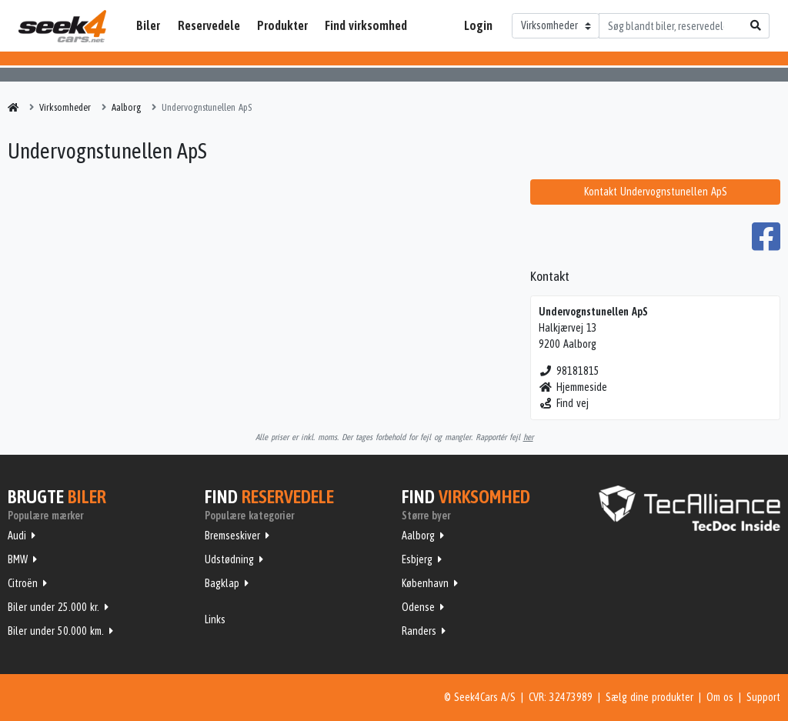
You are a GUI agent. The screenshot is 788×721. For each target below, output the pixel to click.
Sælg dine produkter (649, 697)
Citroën (23, 583)
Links (215, 619)
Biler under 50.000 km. (56, 631)
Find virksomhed (366, 25)
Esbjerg (417, 559)
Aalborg (418, 535)
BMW (18, 559)
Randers (419, 631)
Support (763, 697)
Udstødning (229, 559)
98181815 (569, 371)
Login (478, 25)
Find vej (564, 403)
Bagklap (222, 583)
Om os (719, 697)
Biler (148, 25)
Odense (418, 607)
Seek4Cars (62, 26)
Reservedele (209, 25)
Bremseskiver (232, 535)
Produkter (282, 25)
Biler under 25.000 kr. (53, 607)
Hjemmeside (573, 387)
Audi (17, 535)
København (425, 583)
